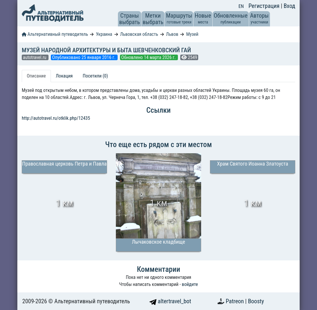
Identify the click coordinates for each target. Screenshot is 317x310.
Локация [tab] (64, 76)
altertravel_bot (170, 301)
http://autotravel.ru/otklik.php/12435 (56, 118)
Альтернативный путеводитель (55, 34)
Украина (104, 34)
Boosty (256, 301)
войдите (190, 284)
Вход (289, 5)
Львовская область (139, 34)
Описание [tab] (36, 76)
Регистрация (264, 5)
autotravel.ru (35, 57)
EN (241, 6)
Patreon (235, 301)
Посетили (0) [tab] (95, 76)
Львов (172, 34)
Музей (192, 34)
